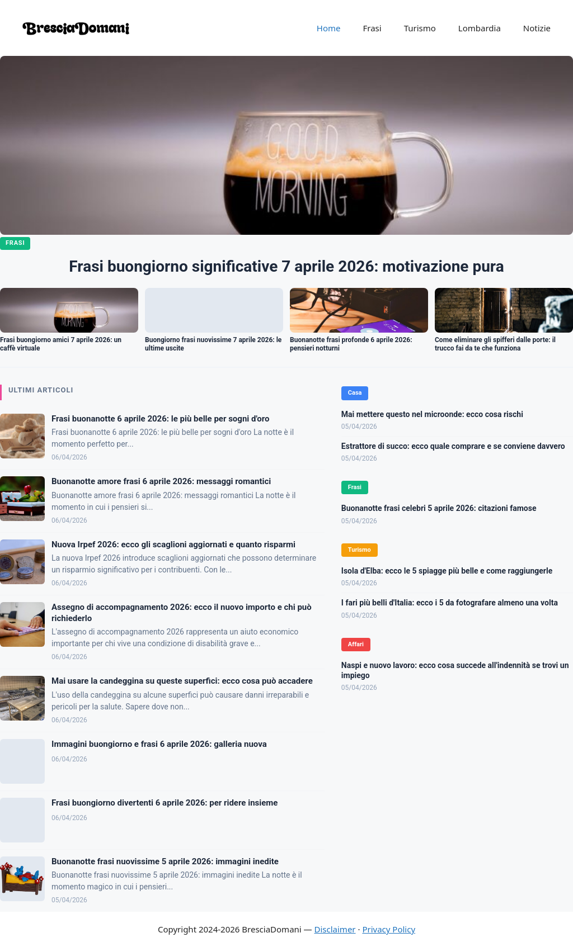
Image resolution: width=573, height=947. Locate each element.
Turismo (420, 28)
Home (329, 28)
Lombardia (479, 28)
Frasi (372, 28)
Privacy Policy (388, 929)
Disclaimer (335, 929)
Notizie (537, 28)
